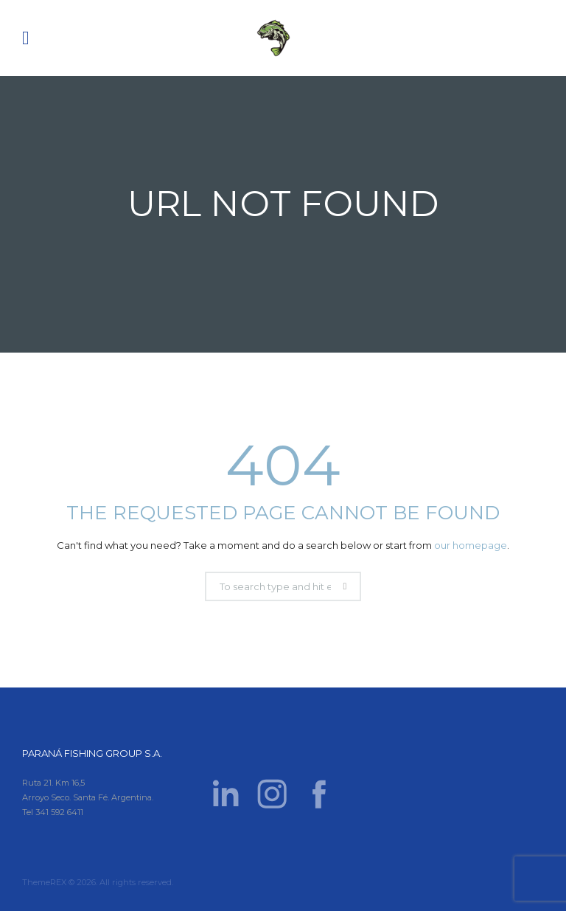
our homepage (470, 545)
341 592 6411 (59, 812)
